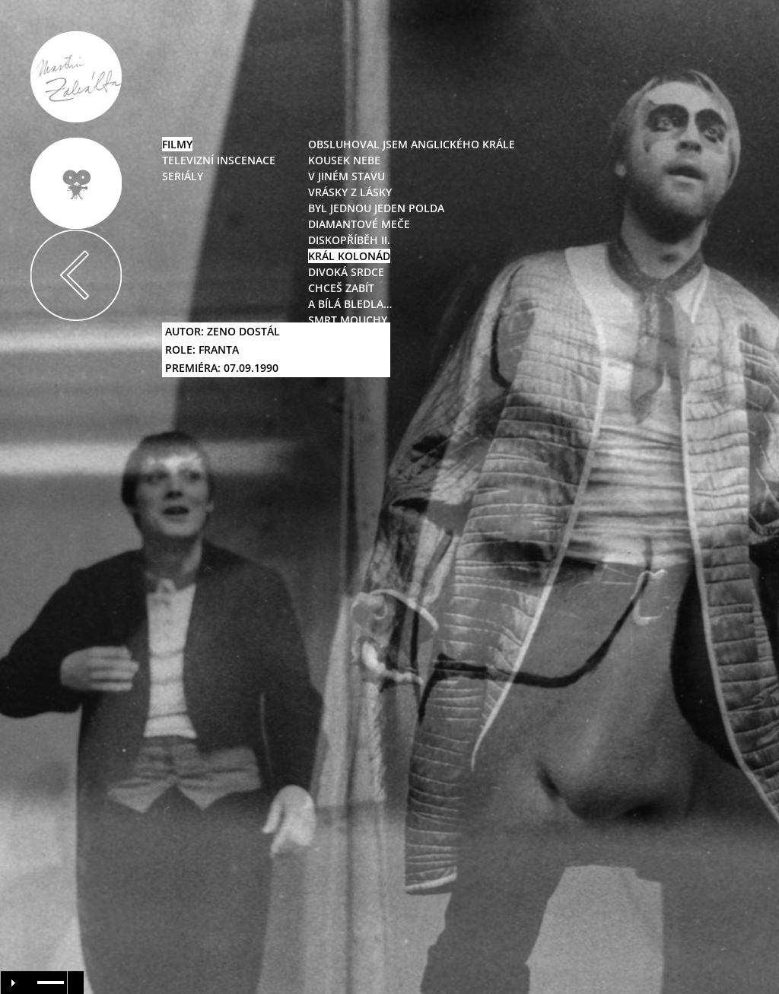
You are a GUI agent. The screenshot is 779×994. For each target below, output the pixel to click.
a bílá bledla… (350, 304)
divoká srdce (346, 272)
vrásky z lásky (350, 192)
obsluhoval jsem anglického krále (411, 144)
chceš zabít (341, 288)
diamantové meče (359, 224)
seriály (182, 176)
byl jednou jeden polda (376, 208)
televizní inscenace (218, 160)
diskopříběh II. (349, 240)
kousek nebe (344, 160)
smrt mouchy (347, 320)
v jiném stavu (346, 176)
